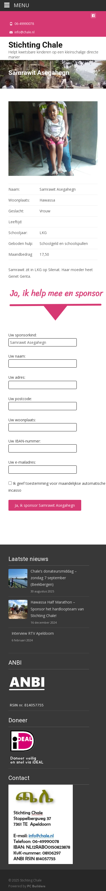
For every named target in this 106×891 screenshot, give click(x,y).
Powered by (26, 886)
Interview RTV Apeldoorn (33, 633)
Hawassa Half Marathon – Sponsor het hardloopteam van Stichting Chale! (57, 609)
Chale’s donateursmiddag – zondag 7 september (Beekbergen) (54, 578)
